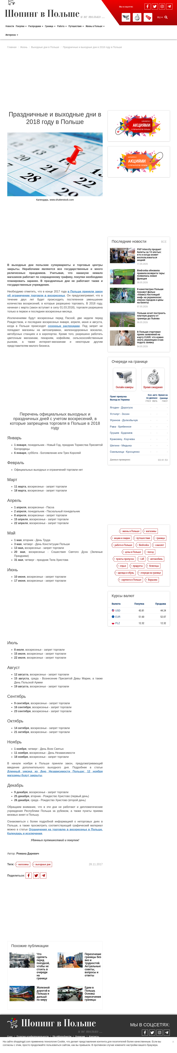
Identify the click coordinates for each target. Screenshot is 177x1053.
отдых (123, 565)
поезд (150, 552)
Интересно (12, 34)
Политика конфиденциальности (33, 1036)
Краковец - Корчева (122, 439)
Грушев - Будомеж (121, 432)
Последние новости (129, 241)
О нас (10, 1036)
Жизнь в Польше (95, 26)
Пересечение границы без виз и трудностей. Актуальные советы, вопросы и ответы (93, 964)
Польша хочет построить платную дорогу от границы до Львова (151, 315)
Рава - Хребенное (120, 426)
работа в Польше (123, 545)
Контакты (94, 1036)
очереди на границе (151, 572)
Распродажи (35, 26)
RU (159, 17)
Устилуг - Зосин (119, 414)
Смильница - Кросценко (125, 451)
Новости (10, 26)
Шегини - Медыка (121, 445)
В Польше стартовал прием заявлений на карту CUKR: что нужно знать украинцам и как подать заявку (150, 337)
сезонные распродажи (64, 326)
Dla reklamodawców (62, 1036)
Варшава (152, 579)
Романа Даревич (27, 853)
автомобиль (156, 558)
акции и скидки (122, 538)
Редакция (80, 1036)
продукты (138, 565)
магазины (23, 864)
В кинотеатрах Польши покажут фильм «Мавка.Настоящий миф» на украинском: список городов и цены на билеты (150, 295)
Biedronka (144, 545)
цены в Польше (133, 552)
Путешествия (76, 26)
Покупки (21, 26)
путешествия (143, 538)
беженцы (154, 565)
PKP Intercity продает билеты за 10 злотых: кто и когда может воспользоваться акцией (149, 255)
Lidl (142, 558)
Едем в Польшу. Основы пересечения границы (93, 993)
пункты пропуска (125, 558)
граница (160, 538)
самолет (159, 545)
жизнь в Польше (130, 531)
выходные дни (42, 864)
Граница (50, 26)
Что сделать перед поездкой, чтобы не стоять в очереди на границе (43, 966)
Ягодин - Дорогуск (121, 407)
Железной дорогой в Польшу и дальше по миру (43, 993)
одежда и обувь (126, 572)
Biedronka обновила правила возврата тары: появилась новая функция (151, 274)
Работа (62, 26)
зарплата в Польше (131, 579)
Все (164, 241)
